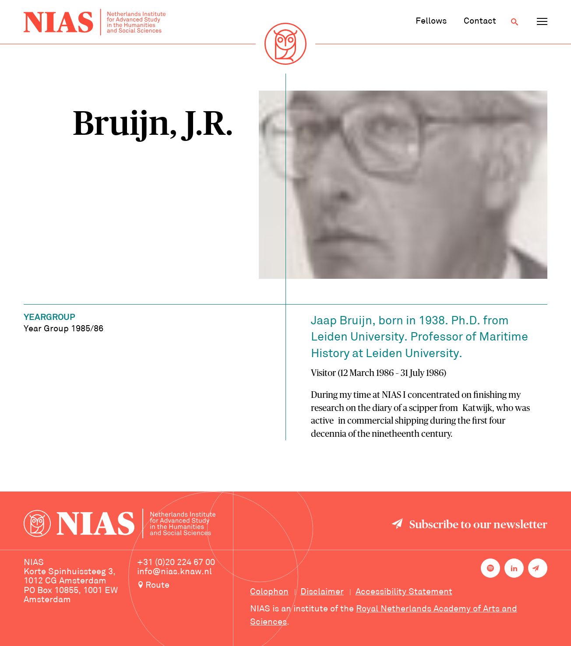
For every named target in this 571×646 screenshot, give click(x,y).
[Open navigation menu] (542, 22)
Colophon (269, 592)
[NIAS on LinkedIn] (514, 568)
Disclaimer (322, 592)
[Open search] (514, 22)
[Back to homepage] (95, 22)
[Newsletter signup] (537, 568)
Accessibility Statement (404, 592)
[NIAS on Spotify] (490, 568)
